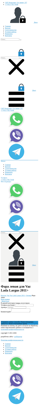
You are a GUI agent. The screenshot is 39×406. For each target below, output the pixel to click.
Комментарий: (6, 312)
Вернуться (5, 301)
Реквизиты (8, 34)
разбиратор (18, 337)
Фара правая (5, 299)
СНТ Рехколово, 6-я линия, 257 (16, 2)
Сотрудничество (11, 30)
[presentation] (16, 317)
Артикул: (4, 307)
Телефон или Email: (8, 305)
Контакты (8, 36)
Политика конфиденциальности (12, 341)
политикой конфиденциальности (12, 330)
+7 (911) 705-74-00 (11, 4)
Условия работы (10, 32)
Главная (8, 26)
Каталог (8, 28)
